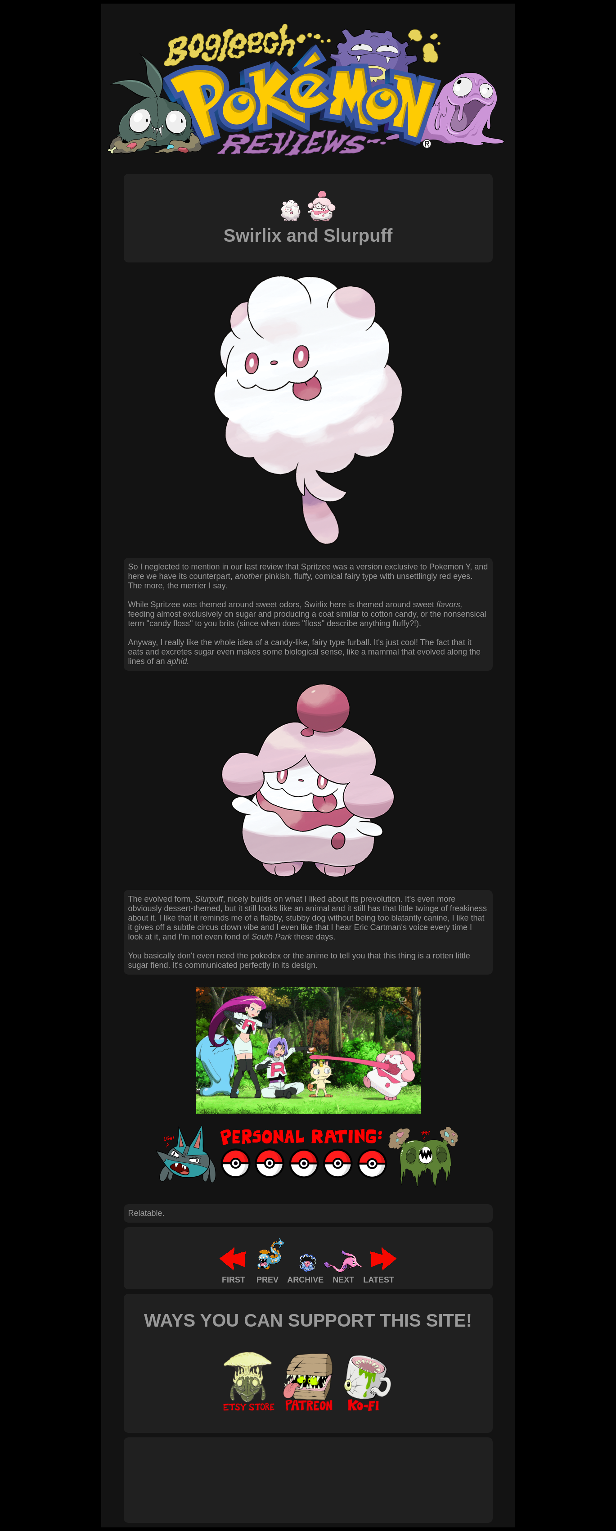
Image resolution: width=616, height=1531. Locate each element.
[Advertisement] (292, 1470)
